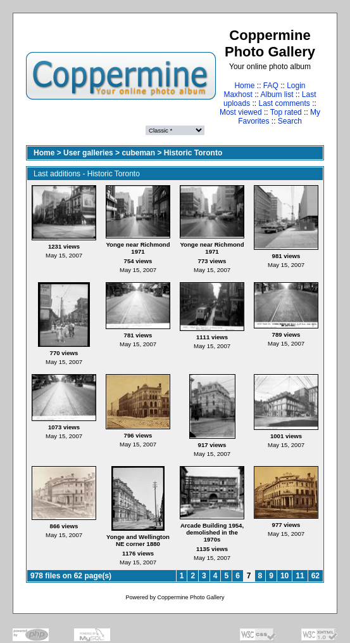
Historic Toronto (193, 152)
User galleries (88, 152)
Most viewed (241, 112)
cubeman (138, 152)
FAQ (270, 85)
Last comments (284, 103)
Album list (277, 94)
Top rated (286, 112)
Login (296, 85)
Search (290, 121)
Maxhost (237, 94)
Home (244, 85)
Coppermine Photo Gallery (190, 597)
